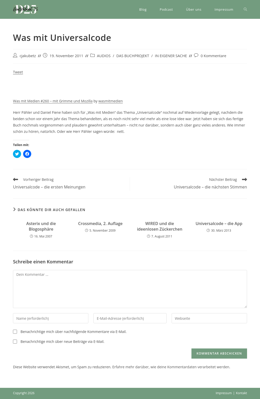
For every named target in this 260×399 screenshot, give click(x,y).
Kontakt (241, 393)
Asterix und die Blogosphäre (41, 226)
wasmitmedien (110, 101)
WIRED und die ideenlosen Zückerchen (159, 226)
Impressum (224, 393)
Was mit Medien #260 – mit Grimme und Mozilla (52, 101)
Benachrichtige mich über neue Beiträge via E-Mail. (62, 341)
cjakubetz (28, 55)
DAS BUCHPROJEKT (132, 55)
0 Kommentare (213, 55)
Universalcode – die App (219, 223)
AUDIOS (104, 55)
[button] (25, 9)
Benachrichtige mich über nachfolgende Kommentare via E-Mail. (74, 331)
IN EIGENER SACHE (171, 55)
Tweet (18, 72)
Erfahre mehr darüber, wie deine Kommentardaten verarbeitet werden (170, 366)
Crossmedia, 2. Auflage (100, 223)
